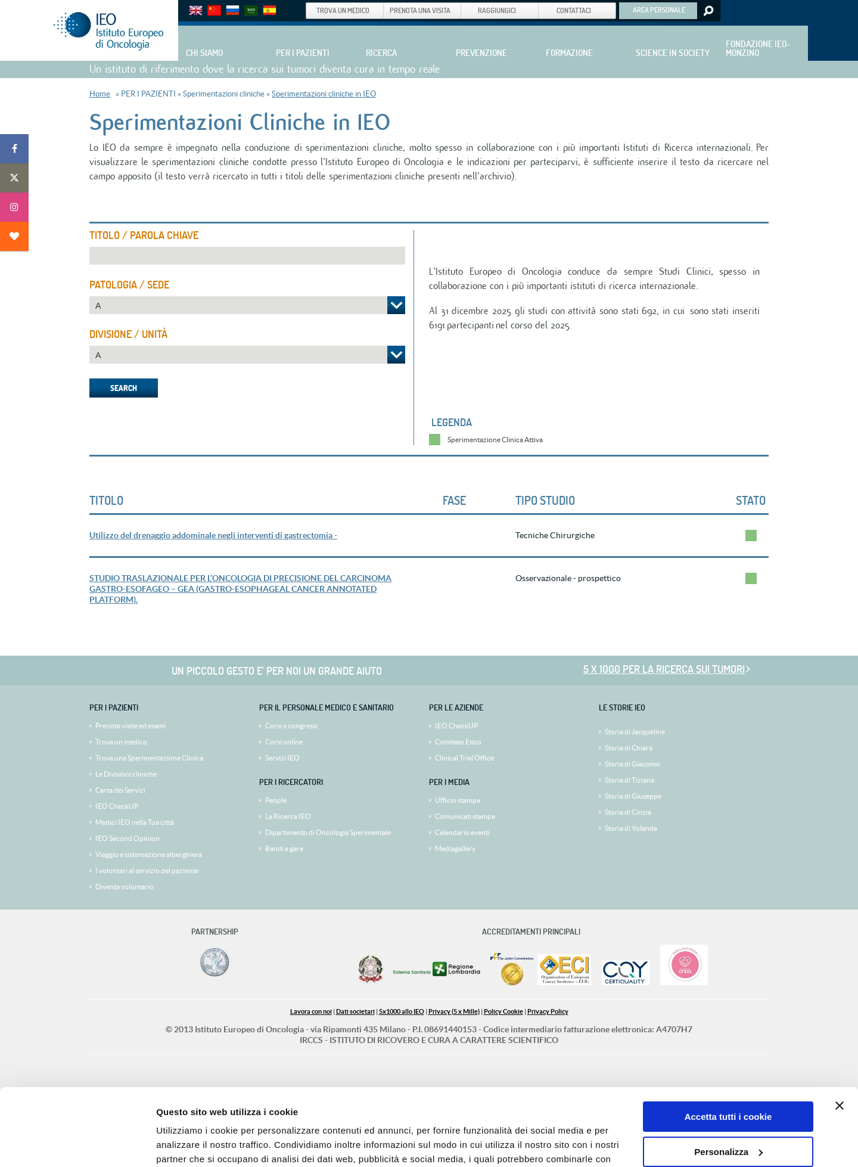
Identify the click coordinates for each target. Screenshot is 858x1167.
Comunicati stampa (465, 816)
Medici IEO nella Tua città (134, 822)
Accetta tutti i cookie (728, 1040)
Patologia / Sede (129, 285)
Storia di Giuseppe (633, 796)
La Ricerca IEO (288, 816)
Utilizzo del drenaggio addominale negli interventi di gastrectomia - (213, 535)
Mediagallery (455, 848)
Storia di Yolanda (631, 828)
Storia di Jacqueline (635, 731)
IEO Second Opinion (127, 838)
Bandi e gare (284, 848)
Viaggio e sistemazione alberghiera (148, 854)
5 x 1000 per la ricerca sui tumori (664, 669)
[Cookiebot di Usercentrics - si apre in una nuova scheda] (77, 1144)
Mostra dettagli (188, 1143)
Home (99, 93)
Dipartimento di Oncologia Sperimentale (328, 832)
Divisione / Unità (128, 334)
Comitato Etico (458, 742)
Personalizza (728, 1074)
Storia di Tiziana (629, 780)
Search (707, 10)
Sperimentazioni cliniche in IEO (324, 93)
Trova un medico (121, 742)
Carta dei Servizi (120, 790)
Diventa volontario (124, 886)
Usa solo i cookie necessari (728, 1109)
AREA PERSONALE (659, 9)
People (276, 800)
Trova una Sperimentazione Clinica (149, 758)
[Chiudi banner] (839, 1029)
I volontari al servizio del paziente (146, 870)
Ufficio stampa (457, 800)
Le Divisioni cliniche (126, 774)
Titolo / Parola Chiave (143, 235)
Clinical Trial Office (464, 758)
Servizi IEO (282, 758)
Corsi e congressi (291, 726)
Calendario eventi (462, 832)
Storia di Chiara (628, 748)
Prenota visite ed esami (130, 726)
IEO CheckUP (116, 806)
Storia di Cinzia (628, 812)
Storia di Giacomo (632, 764)
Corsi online (284, 742)
